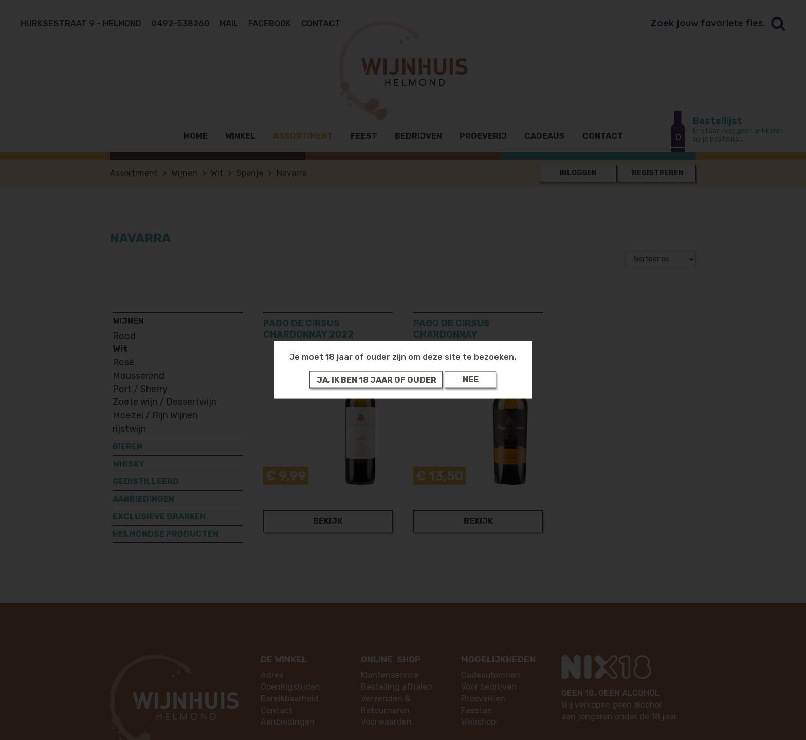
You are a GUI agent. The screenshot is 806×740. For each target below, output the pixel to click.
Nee (471, 379)
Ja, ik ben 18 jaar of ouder (376, 379)
